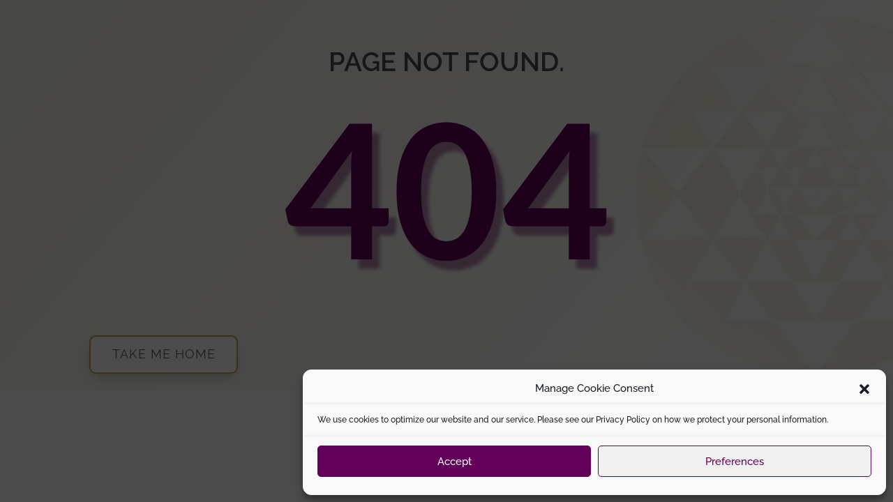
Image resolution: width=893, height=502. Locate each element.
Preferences (734, 461)
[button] (864, 389)
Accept (454, 461)
